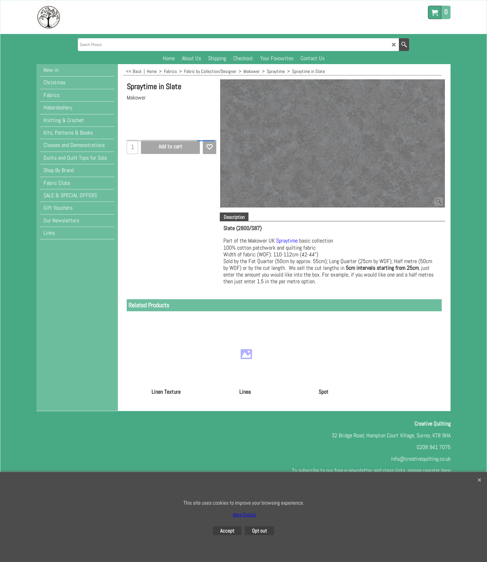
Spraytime (287, 241)
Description (234, 217)
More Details (244, 514)
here (446, 470)
